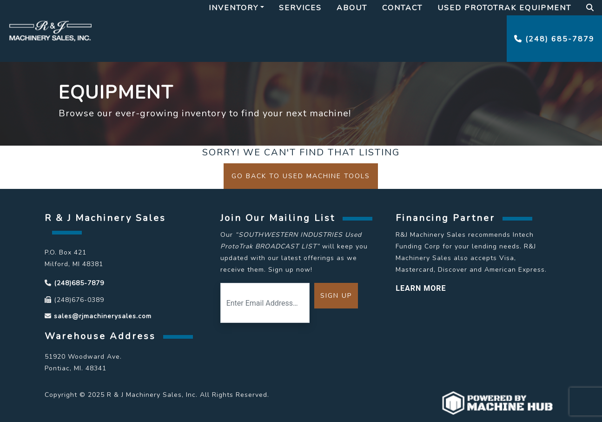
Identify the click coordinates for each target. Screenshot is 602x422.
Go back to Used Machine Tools (301, 176)
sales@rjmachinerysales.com (103, 316)
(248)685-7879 (79, 283)
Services (300, 8)
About (352, 8)
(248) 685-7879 (554, 39)
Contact (402, 8)
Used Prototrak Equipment (504, 8)
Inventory (233, 8)
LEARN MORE (421, 288)
